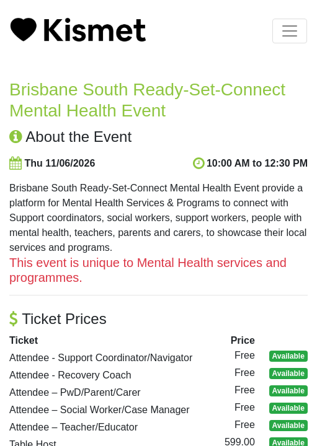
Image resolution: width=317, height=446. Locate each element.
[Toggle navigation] (289, 31)
